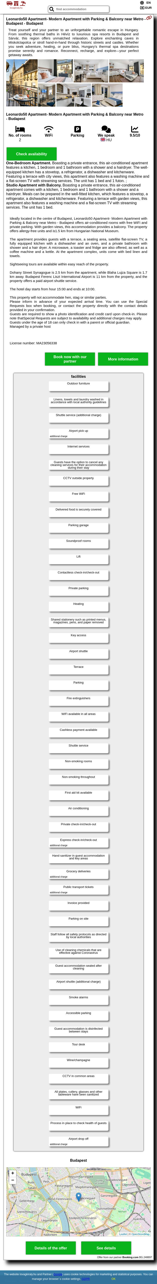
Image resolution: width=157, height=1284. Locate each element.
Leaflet (123, 1234)
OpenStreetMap (141, 1234)
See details (106, 1248)
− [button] (12, 1180)
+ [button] (12, 1173)
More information (123, 359)
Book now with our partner (70, 359)
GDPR (86, 1279)
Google (57, 1274)
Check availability (31, 154)
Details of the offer (51, 1248)
